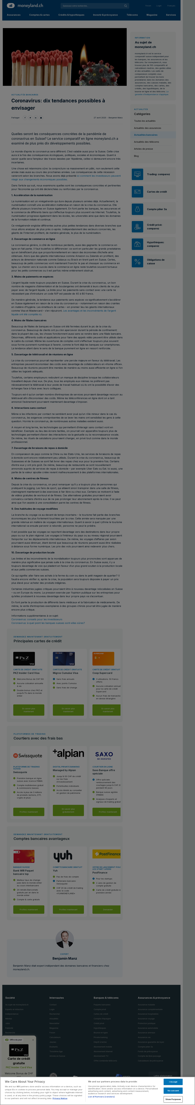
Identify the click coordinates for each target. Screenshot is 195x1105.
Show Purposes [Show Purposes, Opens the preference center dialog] (173, 1099)
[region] (97, 1091)
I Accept (173, 1082)
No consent (173, 1090)
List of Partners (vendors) (101, 1096)
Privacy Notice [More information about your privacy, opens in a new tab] (60, 1098)
